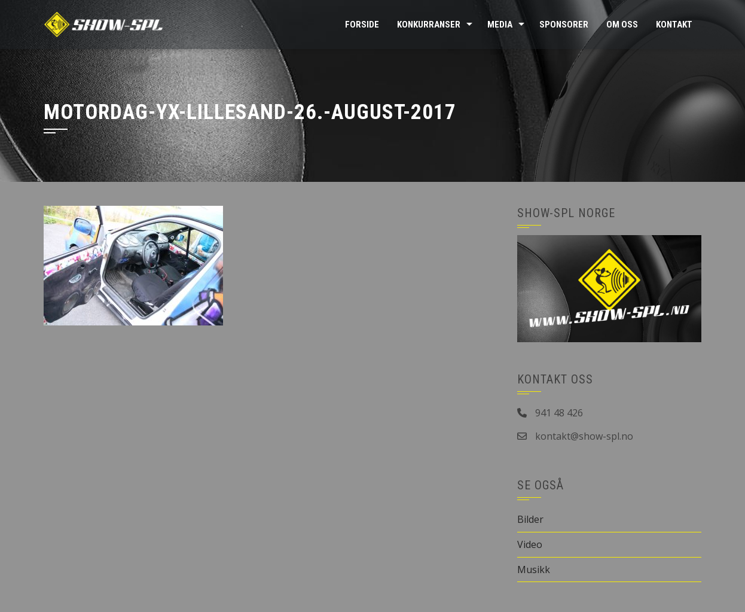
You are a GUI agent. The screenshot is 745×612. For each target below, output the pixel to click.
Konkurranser (428, 24)
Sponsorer (563, 24)
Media (499, 24)
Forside (362, 24)
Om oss (622, 24)
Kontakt (674, 24)
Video (529, 544)
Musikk (533, 569)
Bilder (530, 519)
